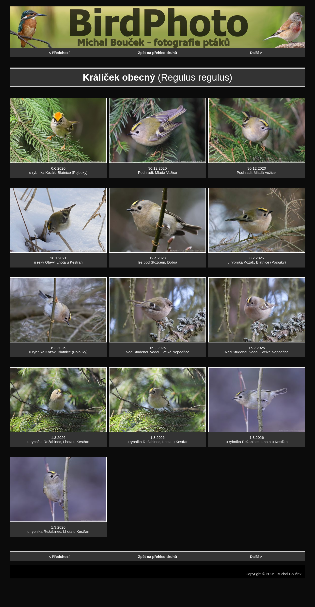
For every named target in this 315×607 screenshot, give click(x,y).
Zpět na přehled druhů (157, 53)
